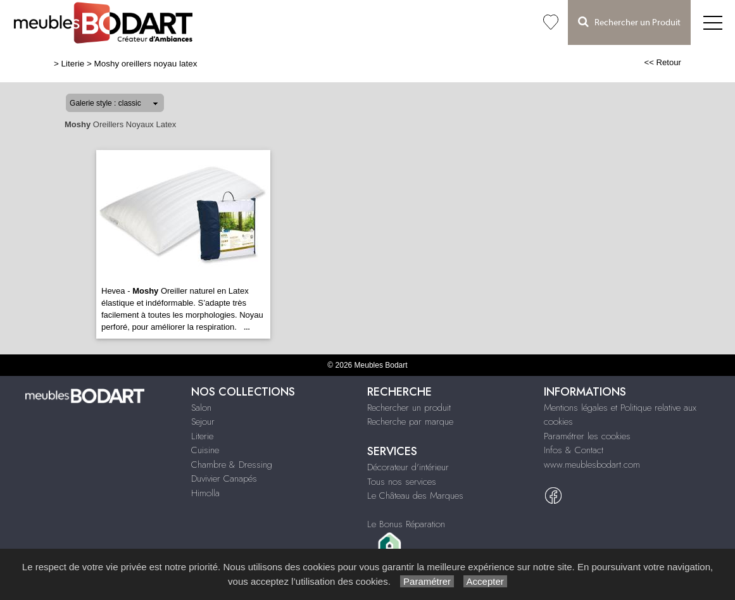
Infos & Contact (573, 450)
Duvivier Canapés (224, 478)
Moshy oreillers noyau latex (146, 63)
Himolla (205, 493)
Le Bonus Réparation (406, 524)
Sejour (203, 421)
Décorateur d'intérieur (408, 467)
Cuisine (205, 450)
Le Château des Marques (415, 496)
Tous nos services (401, 482)
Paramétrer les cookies (587, 436)
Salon (201, 408)
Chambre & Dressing (231, 465)
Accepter (485, 581)
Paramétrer (427, 581)
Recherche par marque (410, 421)
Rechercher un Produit (629, 22)
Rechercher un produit (409, 408)
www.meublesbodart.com (592, 465)
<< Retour (662, 62)
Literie (73, 63)
